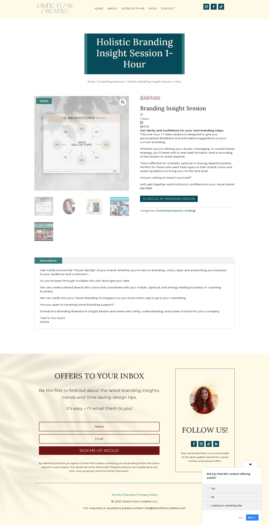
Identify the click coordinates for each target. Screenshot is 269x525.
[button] (122, 102)
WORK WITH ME (133, 8)
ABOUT (112, 8)
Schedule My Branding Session (169, 198)
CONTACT (168, 8)
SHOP (153, 8)
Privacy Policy (148, 494)
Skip (240, 517)
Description (48, 260)
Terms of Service (123, 494)
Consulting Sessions (110, 81)
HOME (98, 8)
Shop (91, 81)
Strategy (190, 210)
